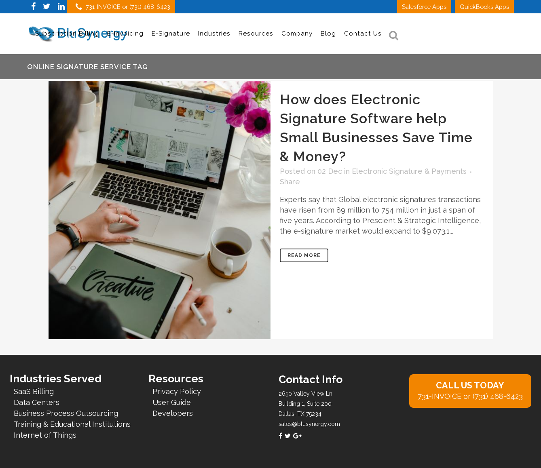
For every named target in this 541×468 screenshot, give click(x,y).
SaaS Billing (34, 391)
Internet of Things (45, 435)
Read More (304, 255)
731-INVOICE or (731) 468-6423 (123, 6)
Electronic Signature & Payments (409, 171)
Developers (172, 413)
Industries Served (55, 378)
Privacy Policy (176, 391)
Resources (175, 378)
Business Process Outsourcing (66, 413)
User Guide (171, 402)
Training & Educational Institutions (72, 424)
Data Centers (36, 402)
